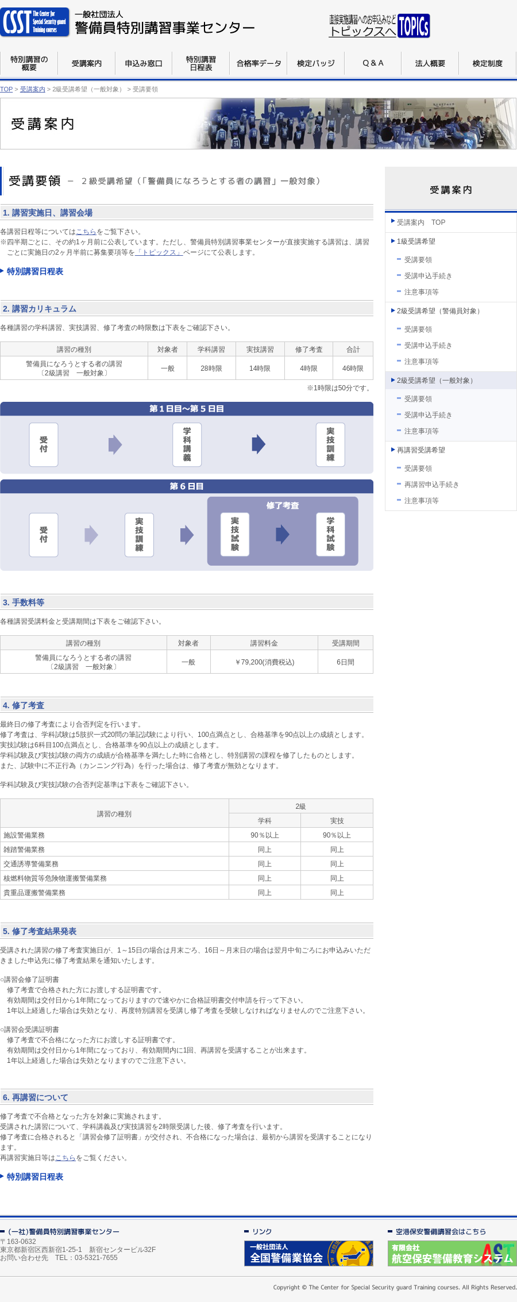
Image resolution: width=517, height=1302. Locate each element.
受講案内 (32, 89)
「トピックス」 (159, 252)
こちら (86, 232)
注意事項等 (421, 292)
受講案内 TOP (421, 222)
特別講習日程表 (35, 271)
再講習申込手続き (432, 485)
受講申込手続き (428, 276)
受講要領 (418, 260)
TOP (6, 89)
